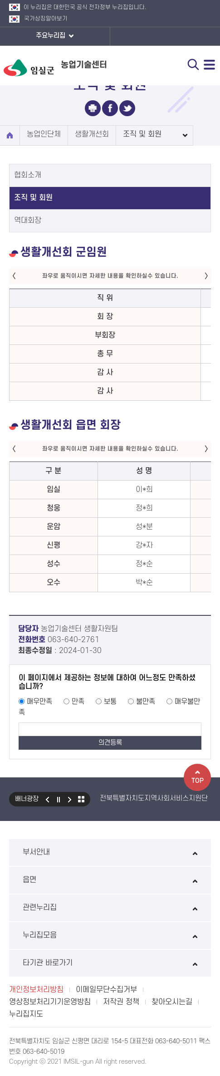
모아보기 (81, 799)
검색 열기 (193, 64)
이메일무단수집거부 (106, 990)
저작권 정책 (121, 1002)
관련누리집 (110, 908)
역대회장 (27, 220)
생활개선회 (92, 134)
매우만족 (39, 702)
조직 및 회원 (142, 134)
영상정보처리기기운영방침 (50, 1002)
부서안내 (110, 852)
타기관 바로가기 (110, 963)
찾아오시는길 (172, 1002)
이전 (47, 799)
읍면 (110, 880)
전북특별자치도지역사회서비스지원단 (154, 798)
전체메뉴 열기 (209, 64)
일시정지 (58, 799)
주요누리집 (54, 36)
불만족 (145, 702)
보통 (110, 702)
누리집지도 (26, 1014)
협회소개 (27, 175)
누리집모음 (110, 935)
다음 (69, 799)
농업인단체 (44, 134)
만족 (78, 702)
